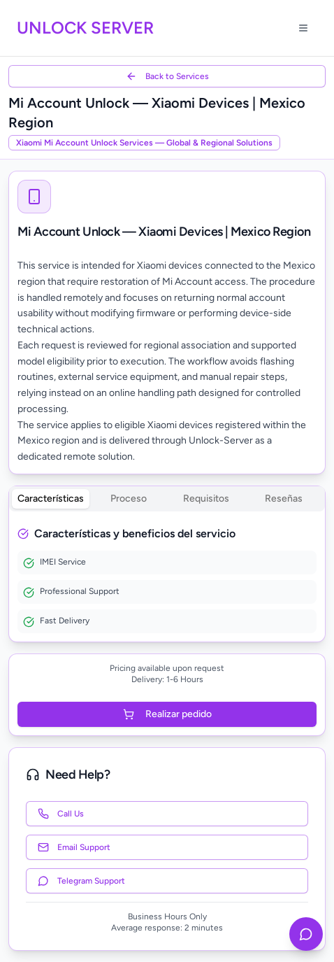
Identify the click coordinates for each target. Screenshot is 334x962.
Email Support (74, 847)
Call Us (61, 813)
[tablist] (167, 498)
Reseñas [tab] (284, 498)
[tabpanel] (167, 579)
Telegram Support (81, 880)
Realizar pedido (167, 714)
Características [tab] (50, 498)
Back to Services (167, 76)
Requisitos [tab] (206, 498)
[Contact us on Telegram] (306, 934)
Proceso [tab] (128, 498)
